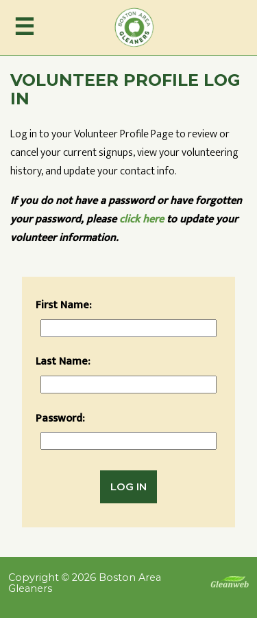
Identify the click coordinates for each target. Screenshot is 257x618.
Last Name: (63, 361)
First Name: (64, 305)
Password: (60, 418)
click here (141, 219)
